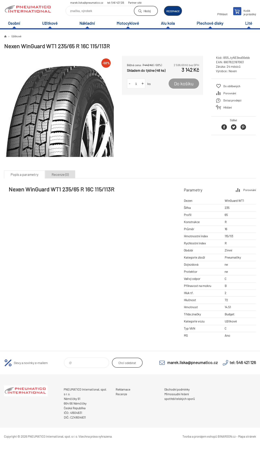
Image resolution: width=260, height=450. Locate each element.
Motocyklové (128, 23)
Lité (248, 23)
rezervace (173, 11)
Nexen (233, 71)
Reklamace (123, 389)
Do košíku (184, 83)
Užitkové (49, 23)
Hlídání (227, 107)
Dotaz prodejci (232, 100)
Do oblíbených (231, 86)
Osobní (14, 23)
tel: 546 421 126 (115, 2)
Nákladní (87, 23)
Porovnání (229, 93)
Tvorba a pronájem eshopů (199, 436)
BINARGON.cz (227, 436)
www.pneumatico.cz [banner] (28, 9)
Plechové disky (210, 23)
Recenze (121, 394)
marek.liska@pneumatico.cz (86, 2)
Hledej (147, 11)
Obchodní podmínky (177, 389)
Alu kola (168, 23)
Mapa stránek (247, 436)
